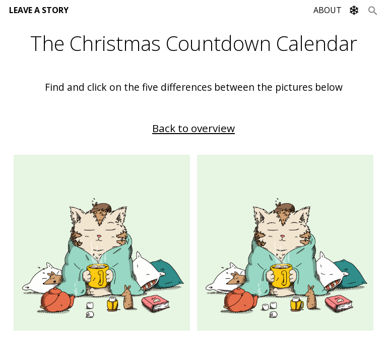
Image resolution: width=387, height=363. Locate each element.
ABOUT (327, 10)
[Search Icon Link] (373, 10)
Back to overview (193, 128)
